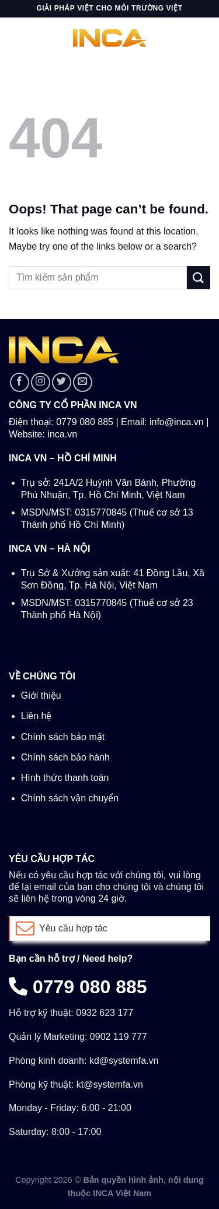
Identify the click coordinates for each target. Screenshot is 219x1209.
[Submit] (198, 277)
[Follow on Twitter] (61, 382)
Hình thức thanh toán (65, 778)
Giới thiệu (41, 695)
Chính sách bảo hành (65, 757)
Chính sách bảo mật (63, 737)
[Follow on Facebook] (19, 382)
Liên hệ (36, 716)
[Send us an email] (82, 382)
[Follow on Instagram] (40, 382)
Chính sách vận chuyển (70, 798)
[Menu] (16, 37)
